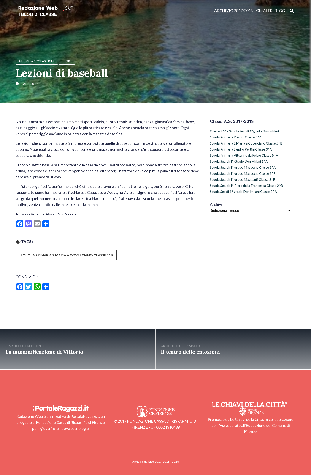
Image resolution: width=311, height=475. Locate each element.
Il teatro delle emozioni (190, 352)
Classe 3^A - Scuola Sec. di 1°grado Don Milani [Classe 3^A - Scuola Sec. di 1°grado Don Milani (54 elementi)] (244, 131)
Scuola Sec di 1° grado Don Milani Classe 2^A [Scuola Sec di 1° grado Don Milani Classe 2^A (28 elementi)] (243, 191)
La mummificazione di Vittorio (44, 352)
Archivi (216, 204)
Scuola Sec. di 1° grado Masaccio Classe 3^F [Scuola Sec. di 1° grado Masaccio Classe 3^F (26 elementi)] (242, 173)
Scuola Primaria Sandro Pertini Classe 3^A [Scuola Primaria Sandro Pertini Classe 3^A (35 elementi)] (241, 149)
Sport (67, 61)
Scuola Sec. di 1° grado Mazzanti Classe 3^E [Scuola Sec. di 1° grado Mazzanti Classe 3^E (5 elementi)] (242, 179)
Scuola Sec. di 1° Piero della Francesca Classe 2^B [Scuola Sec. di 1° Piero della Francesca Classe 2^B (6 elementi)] (246, 185)
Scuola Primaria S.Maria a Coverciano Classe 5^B (67, 255)
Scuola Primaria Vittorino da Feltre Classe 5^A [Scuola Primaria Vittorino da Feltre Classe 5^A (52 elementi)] (244, 155)
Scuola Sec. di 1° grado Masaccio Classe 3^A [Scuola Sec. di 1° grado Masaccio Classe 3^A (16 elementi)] (243, 167)
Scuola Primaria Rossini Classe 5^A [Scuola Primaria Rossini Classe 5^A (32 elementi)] (236, 137)
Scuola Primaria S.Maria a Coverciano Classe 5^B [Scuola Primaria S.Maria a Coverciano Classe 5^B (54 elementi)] (246, 143)
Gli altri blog (270, 10)
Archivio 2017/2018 (233, 10)
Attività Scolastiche (37, 61)
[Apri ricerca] (291, 10)
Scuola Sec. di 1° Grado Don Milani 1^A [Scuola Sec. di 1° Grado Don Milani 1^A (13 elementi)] (239, 161)
